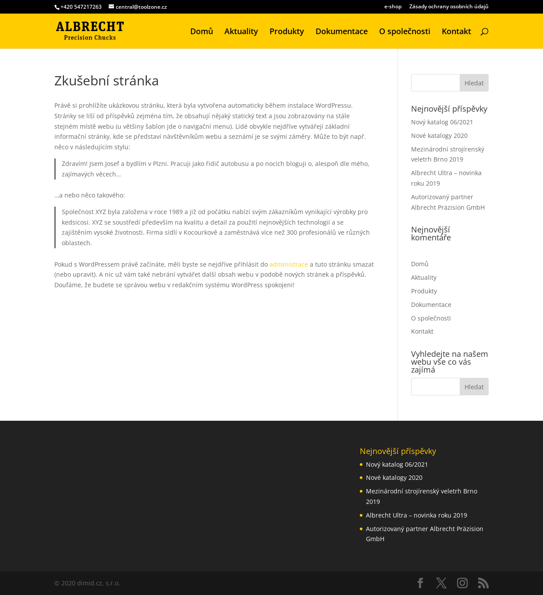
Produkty (287, 32)
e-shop (392, 7)
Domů (201, 32)
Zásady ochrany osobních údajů (449, 7)
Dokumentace (342, 32)
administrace (289, 264)
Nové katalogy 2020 (439, 135)
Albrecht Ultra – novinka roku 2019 (416, 515)
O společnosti (404, 32)
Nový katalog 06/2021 (442, 122)
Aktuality (241, 32)
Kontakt (456, 32)
